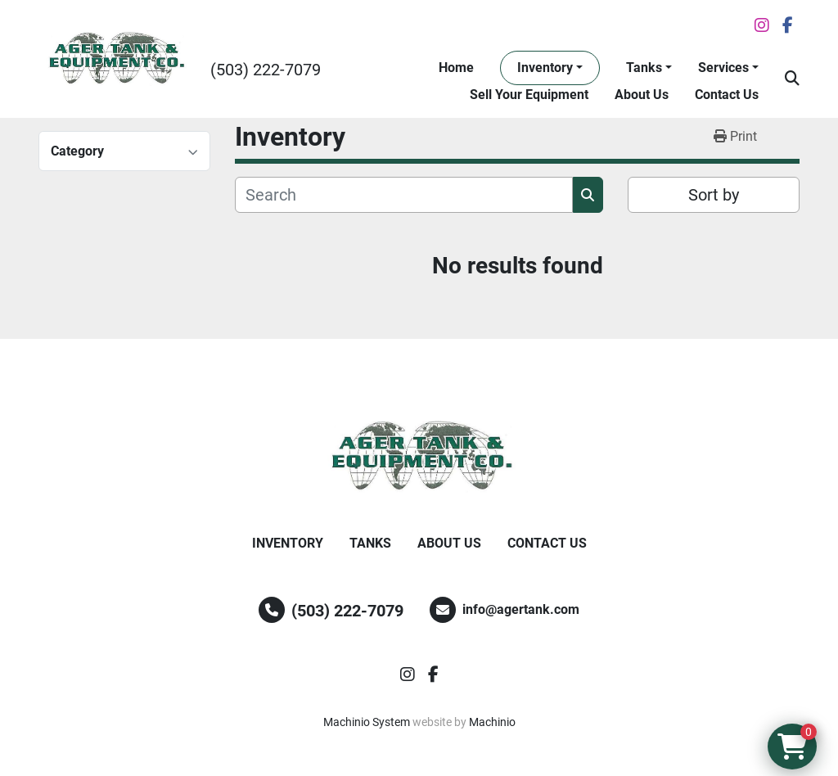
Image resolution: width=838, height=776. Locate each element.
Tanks (644, 67)
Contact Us (727, 94)
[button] (550, 68)
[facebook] (787, 25)
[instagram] (762, 25)
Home (456, 67)
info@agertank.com (520, 609)
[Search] (404, 195)
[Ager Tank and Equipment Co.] (419, 457)
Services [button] (723, 67)
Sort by (713, 195)
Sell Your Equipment (529, 94)
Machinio (492, 722)
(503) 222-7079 (265, 69)
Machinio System (366, 722)
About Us (642, 94)
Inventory (545, 67)
